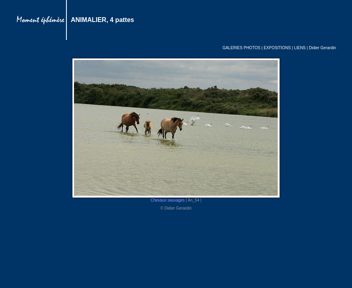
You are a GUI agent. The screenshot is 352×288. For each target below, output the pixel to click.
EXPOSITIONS (277, 48)
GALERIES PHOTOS (241, 48)
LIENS (300, 48)
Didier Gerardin (322, 48)
